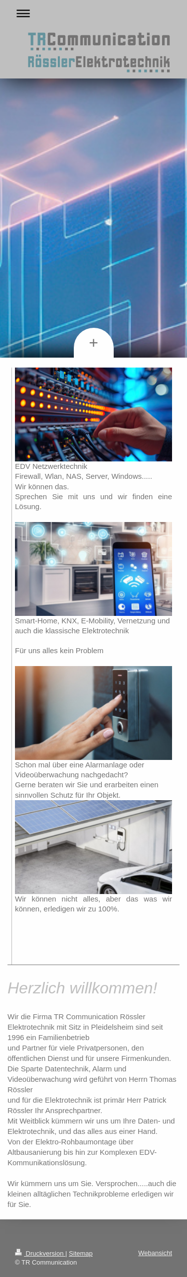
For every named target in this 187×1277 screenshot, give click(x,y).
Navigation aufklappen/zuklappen (93, 13)
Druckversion (40, 1253)
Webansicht (155, 1253)
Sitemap (81, 1253)
